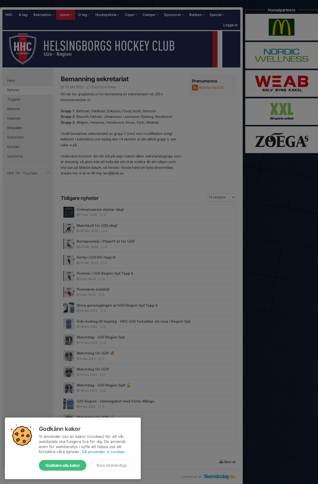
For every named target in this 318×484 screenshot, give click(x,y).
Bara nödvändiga (111, 465)
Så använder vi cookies (103, 451)
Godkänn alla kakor (62, 465)
